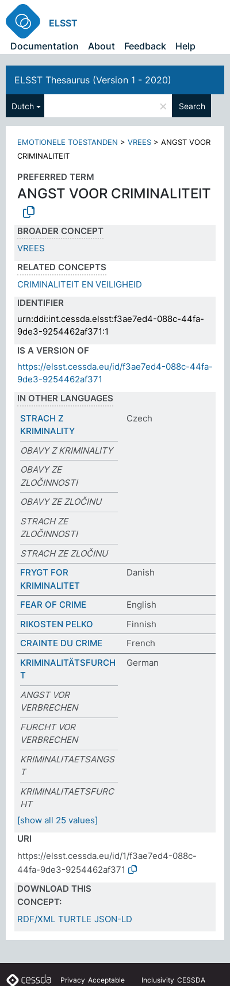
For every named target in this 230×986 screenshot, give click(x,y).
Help (185, 46)
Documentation (44, 46)
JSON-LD (113, 919)
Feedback (145, 46)
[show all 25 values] (57, 820)
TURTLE (74, 919)
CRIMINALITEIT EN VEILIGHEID (79, 284)
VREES (139, 142)
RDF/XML (36, 919)
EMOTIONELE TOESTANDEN (67, 142)
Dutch (23, 106)
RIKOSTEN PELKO (56, 624)
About (101, 46)
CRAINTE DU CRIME (61, 643)
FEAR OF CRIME (53, 604)
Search (192, 106)
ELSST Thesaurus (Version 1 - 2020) (92, 80)
